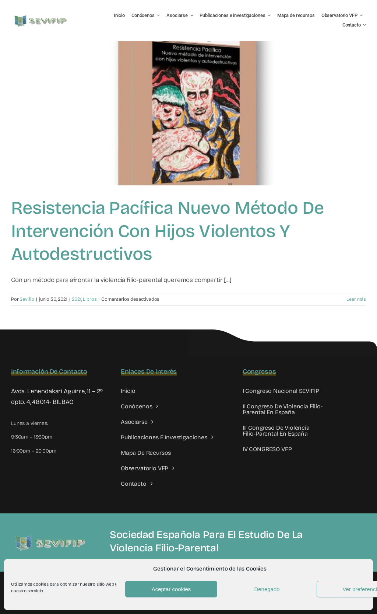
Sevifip (27, 299)
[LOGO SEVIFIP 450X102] (41, 17)
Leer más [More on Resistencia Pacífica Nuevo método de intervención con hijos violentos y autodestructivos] (356, 299)
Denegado (266, 589)
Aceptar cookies (171, 589)
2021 (76, 299)
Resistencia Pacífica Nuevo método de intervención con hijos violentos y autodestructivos (167, 231)
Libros (89, 299)
